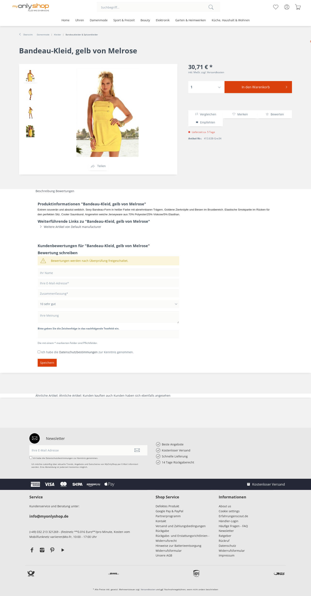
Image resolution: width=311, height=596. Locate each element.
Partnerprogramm (168, 516)
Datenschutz (227, 546)
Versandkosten (148, 589)
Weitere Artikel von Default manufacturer (69, 227)
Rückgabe (162, 531)
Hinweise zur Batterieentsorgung (178, 546)
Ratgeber (225, 536)
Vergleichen (205, 114)
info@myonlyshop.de (48, 516)
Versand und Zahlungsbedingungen (181, 526)
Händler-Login (228, 521)
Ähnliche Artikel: (47, 395)
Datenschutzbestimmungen (78, 352)
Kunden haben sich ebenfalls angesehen (142, 395)
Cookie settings (229, 511)
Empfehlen (205, 122)
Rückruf (224, 541)
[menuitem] (158, 7)
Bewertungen (65, 191)
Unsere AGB (164, 555)
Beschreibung (45, 191)
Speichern (47, 363)
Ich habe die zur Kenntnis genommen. (87, 352)
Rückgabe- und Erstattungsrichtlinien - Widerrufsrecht (182, 538)
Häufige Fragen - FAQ (233, 526)
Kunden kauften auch (98, 395)
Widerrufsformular (169, 551)
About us (225, 506)
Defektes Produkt (167, 506)
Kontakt (161, 521)
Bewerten (275, 114)
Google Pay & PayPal (169, 511)
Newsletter (226, 531)
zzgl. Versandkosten (212, 72)
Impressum (227, 555)
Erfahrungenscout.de (233, 516)
